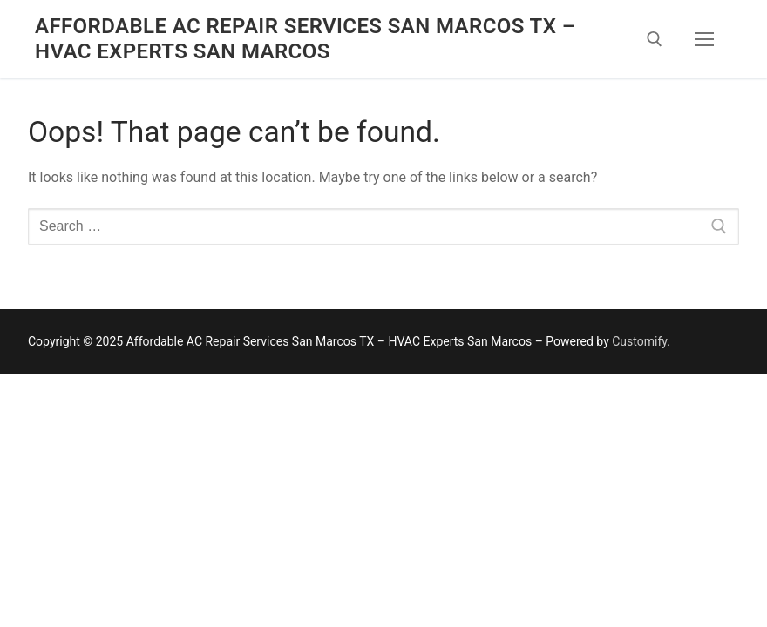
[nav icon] (704, 39)
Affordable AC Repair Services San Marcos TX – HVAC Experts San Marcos (305, 39)
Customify (639, 341)
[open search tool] (654, 39)
